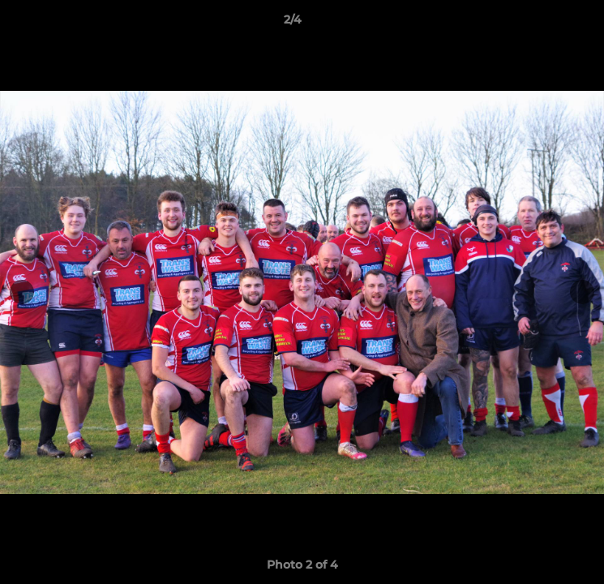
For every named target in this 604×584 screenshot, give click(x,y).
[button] (545, 23)
